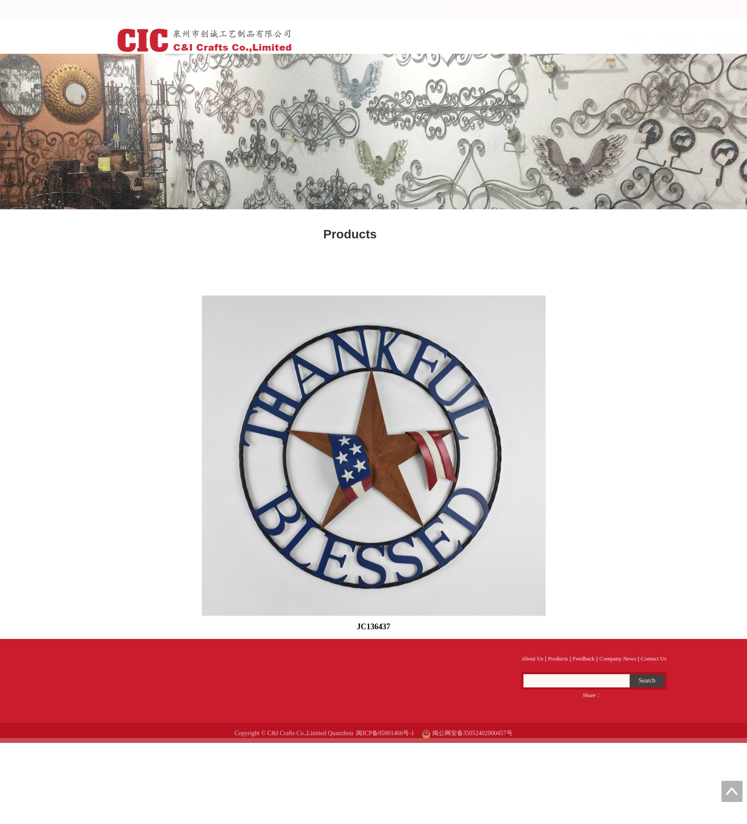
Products (470, 39)
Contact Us (639, 39)
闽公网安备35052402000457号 (467, 739)
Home (381, 39)
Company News (578, 39)
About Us (421, 39)
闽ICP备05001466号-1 (385, 739)
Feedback (520, 39)
